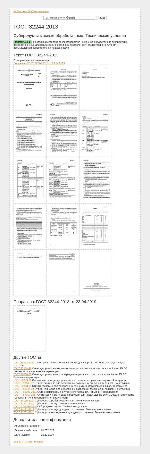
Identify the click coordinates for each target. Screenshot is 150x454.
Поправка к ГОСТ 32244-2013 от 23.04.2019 (39, 63)
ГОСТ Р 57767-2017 (25, 394)
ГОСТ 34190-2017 (23, 400)
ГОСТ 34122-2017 (23, 409)
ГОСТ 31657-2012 (23, 403)
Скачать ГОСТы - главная (28, 441)
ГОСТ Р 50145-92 (23, 383)
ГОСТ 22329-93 (22, 380)
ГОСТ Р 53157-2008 (25, 406)
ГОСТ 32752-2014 (23, 412)
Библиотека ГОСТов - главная (31, 11)
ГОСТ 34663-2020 (23, 362)
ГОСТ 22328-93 (22, 385)
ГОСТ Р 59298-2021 (25, 391)
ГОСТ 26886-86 (22, 374)
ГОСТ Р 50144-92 (23, 388)
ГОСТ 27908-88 (22, 368)
